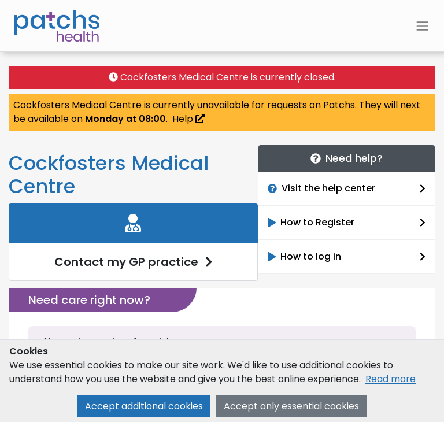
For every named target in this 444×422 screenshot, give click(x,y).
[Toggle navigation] (422, 26)
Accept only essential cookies (291, 406)
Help (188, 118)
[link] (133, 242)
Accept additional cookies (144, 406)
